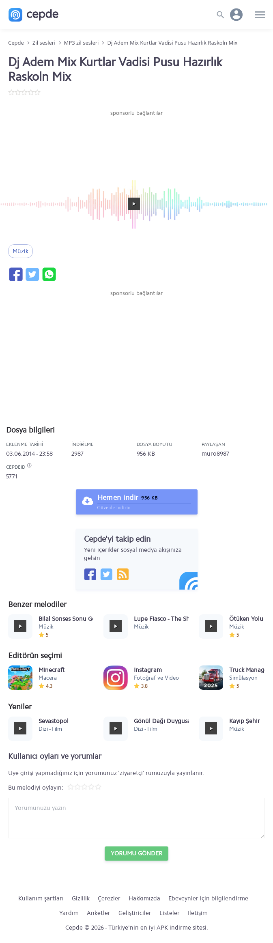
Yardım (69, 913)
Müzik (20, 251)
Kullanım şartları (41, 898)
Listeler (169, 913)
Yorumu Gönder (136, 853)
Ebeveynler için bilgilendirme (208, 898)
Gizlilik (81, 898)
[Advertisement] (137, 141)
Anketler (98, 913)
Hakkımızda (144, 898)
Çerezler (109, 898)
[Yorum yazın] (136, 818)
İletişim (198, 913)
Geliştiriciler (134, 913)
